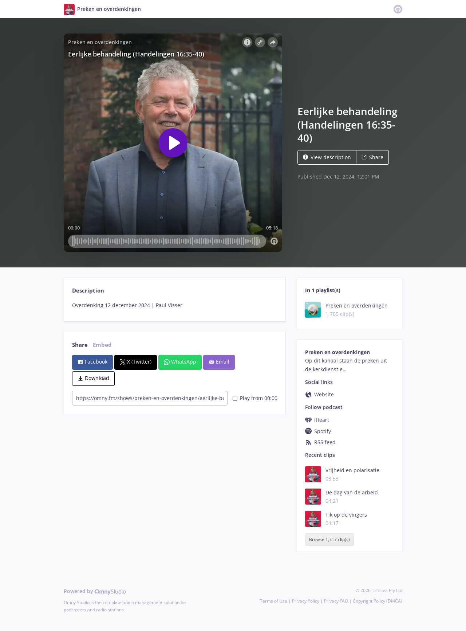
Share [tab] (80, 345)
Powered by (95, 591)
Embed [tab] (102, 345)
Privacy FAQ (336, 601)
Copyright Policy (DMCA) (377, 601)
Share (372, 157)
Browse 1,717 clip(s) (329, 539)
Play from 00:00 (255, 398)
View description (327, 157)
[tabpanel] (174, 305)
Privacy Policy (305, 601)
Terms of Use (273, 601)
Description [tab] (88, 290)
